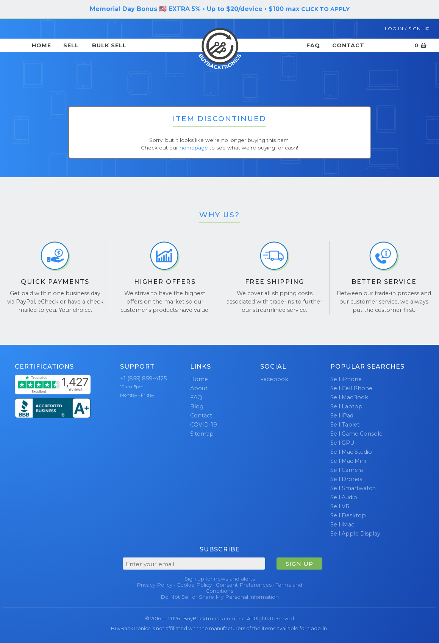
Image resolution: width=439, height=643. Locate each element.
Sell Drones (346, 479)
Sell (71, 45)
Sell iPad (341, 415)
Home (41, 45)
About (199, 388)
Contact (348, 45)
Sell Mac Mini (348, 461)
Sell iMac (342, 524)
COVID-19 (203, 424)
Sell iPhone (346, 379)
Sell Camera (346, 470)
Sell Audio (343, 497)
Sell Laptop (346, 406)
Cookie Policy (194, 585)
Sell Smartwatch (353, 488)
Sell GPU (342, 442)
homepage (194, 148)
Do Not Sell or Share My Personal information (220, 597)
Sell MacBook (349, 397)
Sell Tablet (344, 424)
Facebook (274, 379)
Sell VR (340, 506)
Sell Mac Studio (351, 451)
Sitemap (202, 433)
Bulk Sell (109, 45)
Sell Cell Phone (351, 388)
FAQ (313, 45)
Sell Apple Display (355, 533)
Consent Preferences (244, 585)
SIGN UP (299, 563)
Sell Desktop (348, 515)
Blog (196, 406)
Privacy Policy (154, 585)
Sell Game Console (356, 433)
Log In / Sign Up (407, 28)
